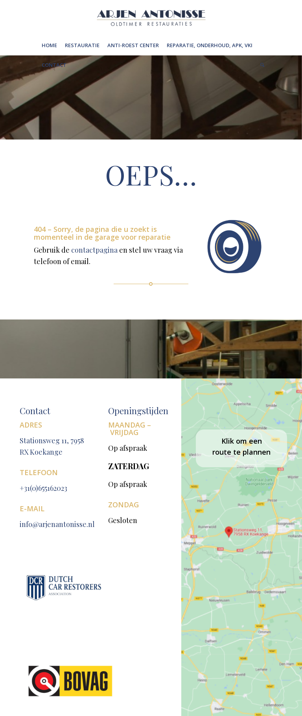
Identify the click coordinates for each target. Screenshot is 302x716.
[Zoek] (260, 65)
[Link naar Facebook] (206, 655)
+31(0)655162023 (43, 476)
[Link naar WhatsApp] (222, 655)
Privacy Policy (71, 654)
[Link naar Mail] (256, 655)
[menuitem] (49, 45)
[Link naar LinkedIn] (239, 655)
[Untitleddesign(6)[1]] (151, 17)
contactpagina (98, 251)
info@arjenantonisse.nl (57, 513)
